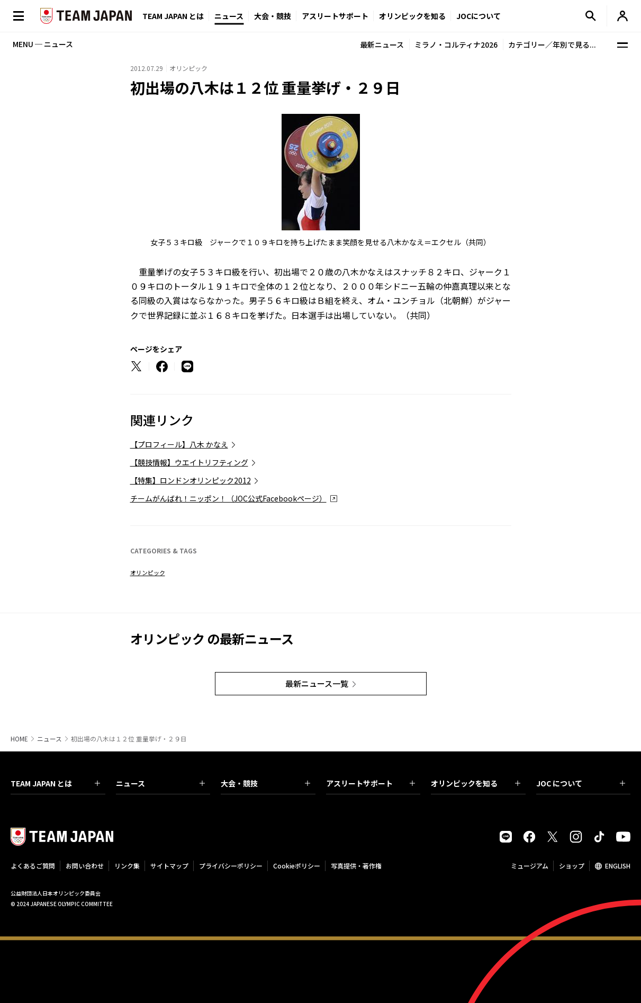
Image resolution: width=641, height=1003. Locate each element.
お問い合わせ (85, 865)
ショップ (571, 865)
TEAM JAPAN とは (55, 783)
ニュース (228, 16)
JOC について (581, 783)
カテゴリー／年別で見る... (552, 44)
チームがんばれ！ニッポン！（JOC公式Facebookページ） (228, 498)
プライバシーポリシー (231, 865)
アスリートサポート (335, 16)
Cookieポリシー (296, 865)
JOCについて (478, 16)
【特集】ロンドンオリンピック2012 (190, 480)
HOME (19, 739)
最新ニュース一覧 (316, 683)
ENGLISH (617, 865)
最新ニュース (382, 44)
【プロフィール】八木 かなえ (179, 444)
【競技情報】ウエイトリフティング (189, 462)
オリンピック (147, 572)
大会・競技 (265, 783)
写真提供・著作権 (356, 865)
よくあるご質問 (33, 865)
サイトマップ (169, 865)
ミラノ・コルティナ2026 (456, 44)
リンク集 (127, 865)
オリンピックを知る (412, 16)
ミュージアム (529, 865)
